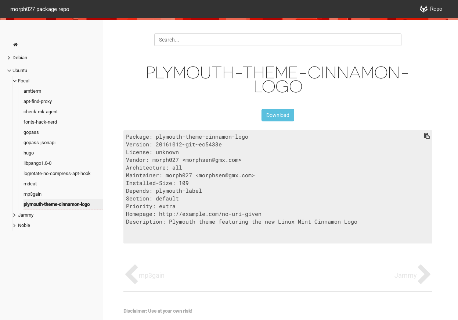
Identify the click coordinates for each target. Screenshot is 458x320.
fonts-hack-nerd (40, 122)
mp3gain (33, 194)
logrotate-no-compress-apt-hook (57, 173)
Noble (24, 225)
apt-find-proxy (38, 101)
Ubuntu (19, 70)
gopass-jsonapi (39, 142)
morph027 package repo (39, 9)
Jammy (25, 215)
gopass (31, 132)
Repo (436, 9)
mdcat (30, 183)
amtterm (32, 91)
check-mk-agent (41, 111)
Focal (23, 80)
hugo (29, 153)
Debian (19, 57)
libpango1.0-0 (37, 163)
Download (277, 115)
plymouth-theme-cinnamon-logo (57, 204)
